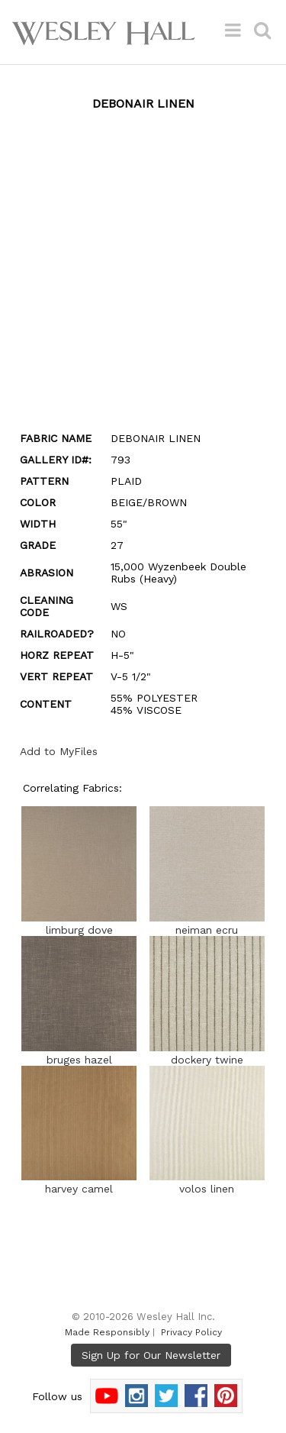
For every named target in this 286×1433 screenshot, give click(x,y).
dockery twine (207, 1053)
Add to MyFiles (59, 751)
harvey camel (79, 1182)
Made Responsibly (107, 1332)
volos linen (207, 1182)
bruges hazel (79, 1053)
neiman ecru (207, 924)
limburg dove (79, 924)
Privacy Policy (191, 1332)
